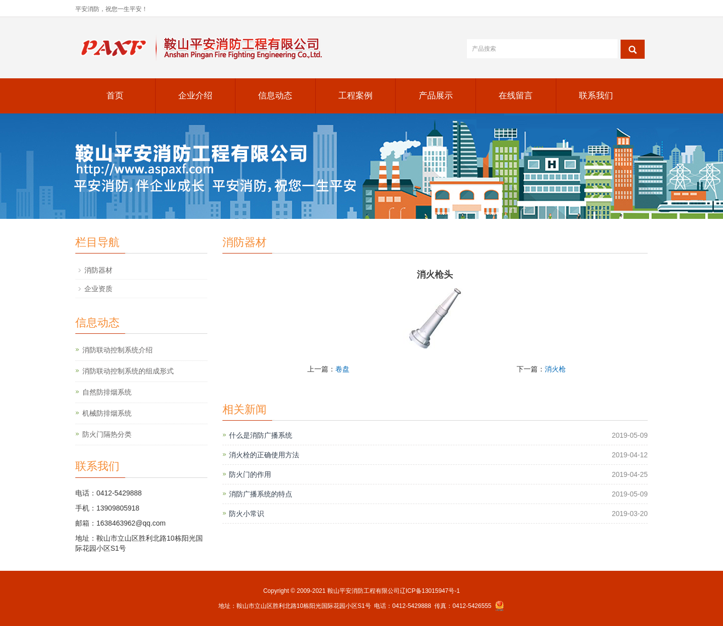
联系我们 (596, 95)
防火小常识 (246, 514)
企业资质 (98, 289)
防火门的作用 (250, 474)
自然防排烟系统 (107, 392)
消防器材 (98, 270)
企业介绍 (195, 95)
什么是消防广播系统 (260, 435)
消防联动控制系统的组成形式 (128, 371)
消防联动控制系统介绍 (117, 350)
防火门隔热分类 (107, 434)
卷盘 (342, 369)
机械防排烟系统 (107, 413)
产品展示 (436, 95)
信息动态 (275, 95)
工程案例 (355, 95)
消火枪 (555, 369)
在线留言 (516, 95)
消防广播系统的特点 (260, 494)
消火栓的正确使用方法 (264, 455)
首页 (115, 95)
